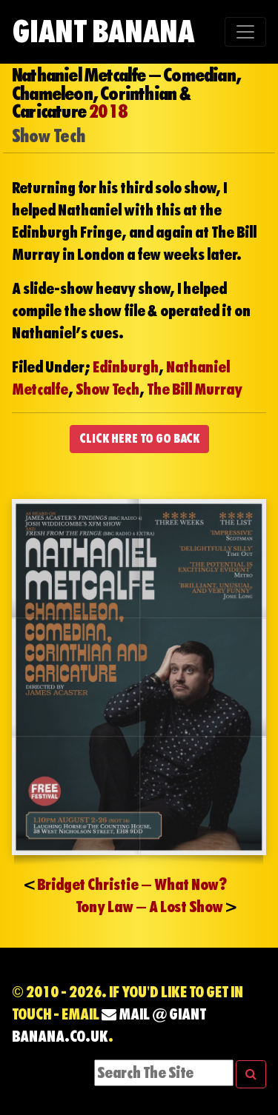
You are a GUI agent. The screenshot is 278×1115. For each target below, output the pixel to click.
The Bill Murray (194, 389)
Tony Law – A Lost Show (149, 907)
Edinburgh (126, 367)
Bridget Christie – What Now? (132, 884)
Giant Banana (103, 31)
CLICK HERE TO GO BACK (139, 438)
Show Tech (107, 389)
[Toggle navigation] (245, 32)
